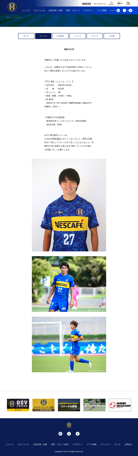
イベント (77, 36)
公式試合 (60, 36)
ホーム (9, 17)
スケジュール (39, 10)
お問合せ (128, 444)
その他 (112, 36)
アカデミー (88, 10)
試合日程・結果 (55, 10)
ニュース (26, 10)
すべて (26, 36)
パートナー (105, 444)
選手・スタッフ (73, 10)
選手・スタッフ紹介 (60, 444)
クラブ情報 (102, 10)
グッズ (117, 444)
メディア (94, 36)
